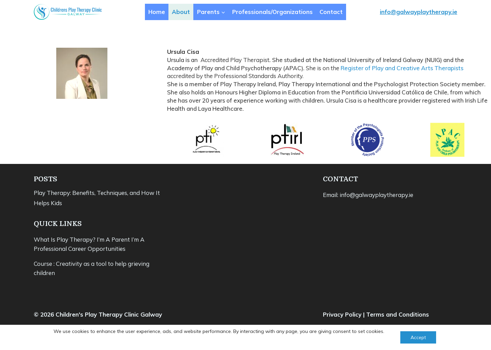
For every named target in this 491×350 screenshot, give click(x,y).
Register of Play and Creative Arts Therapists (402, 68)
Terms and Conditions (397, 314)
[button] (223, 12)
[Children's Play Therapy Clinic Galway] (68, 12)
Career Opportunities (96, 248)
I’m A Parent (113, 239)
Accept (418, 337)
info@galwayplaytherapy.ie (418, 11)
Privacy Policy (342, 314)
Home (156, 11)
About (181, 11)
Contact (331, 11)
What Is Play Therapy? (64, 239)
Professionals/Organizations (272, 11)
